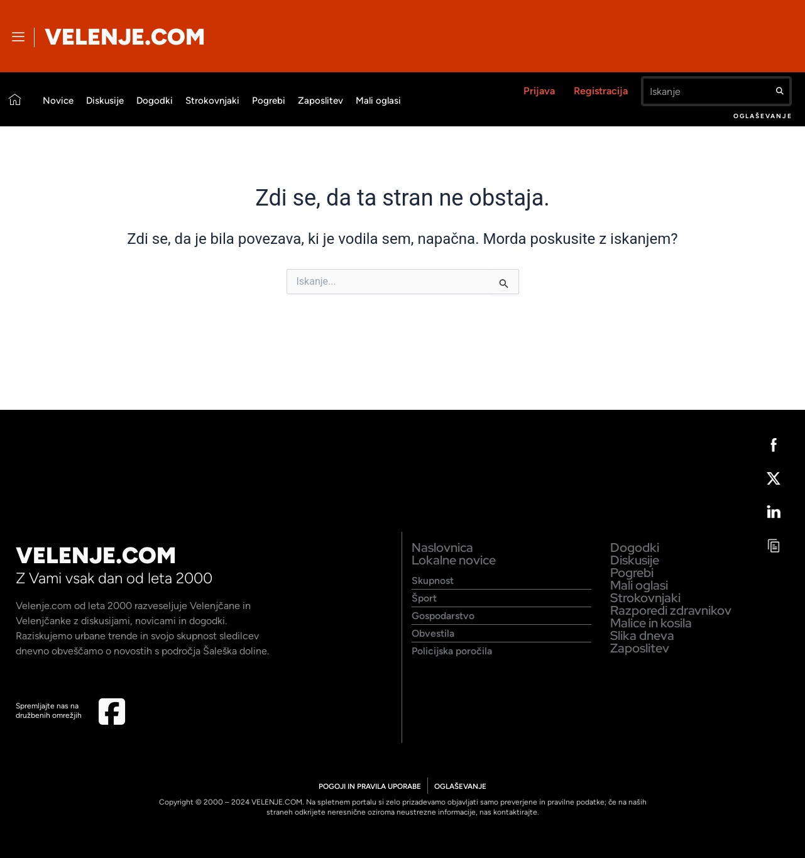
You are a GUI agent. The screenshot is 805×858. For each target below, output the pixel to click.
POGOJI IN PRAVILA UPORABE (369, 786)
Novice (58, 100)
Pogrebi (268, 100)
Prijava (539, 91)
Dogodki (154, 100)
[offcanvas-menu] (18, 37)
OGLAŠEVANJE (461, 786)
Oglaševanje (762, 116)
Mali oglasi (378, 100)
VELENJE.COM (125, 36)
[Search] (779, 91)
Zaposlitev (320, 100)
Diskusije (105, 100)
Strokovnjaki (212, 100)
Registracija (601, 91)
